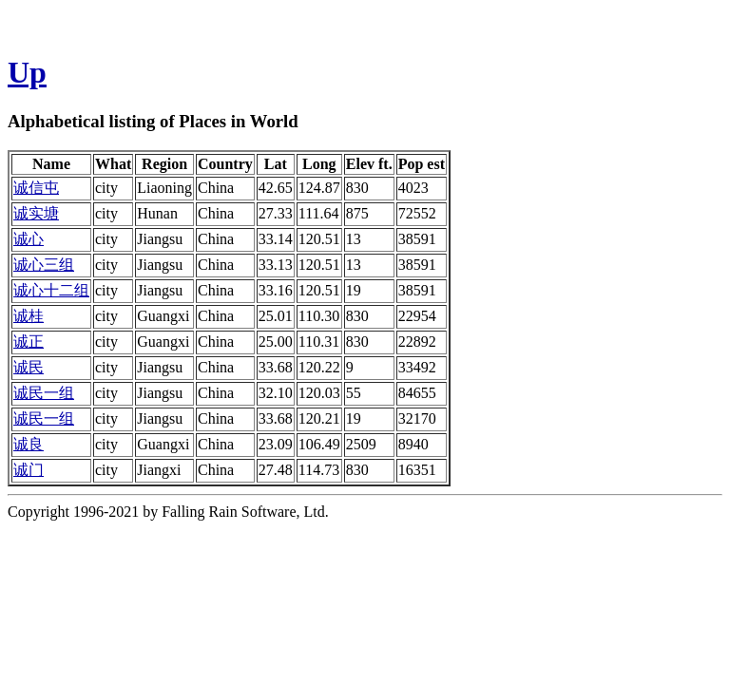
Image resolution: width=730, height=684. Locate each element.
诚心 (28, 239)
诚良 (28, 444)
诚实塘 (36, 213)
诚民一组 (43, 393)
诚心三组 (43, 264)
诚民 (28, 367)
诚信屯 (36, 188)
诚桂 (28, 316)
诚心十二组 (51, 290)
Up (27, 72)
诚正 (28, 341)
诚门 (28, 470)
